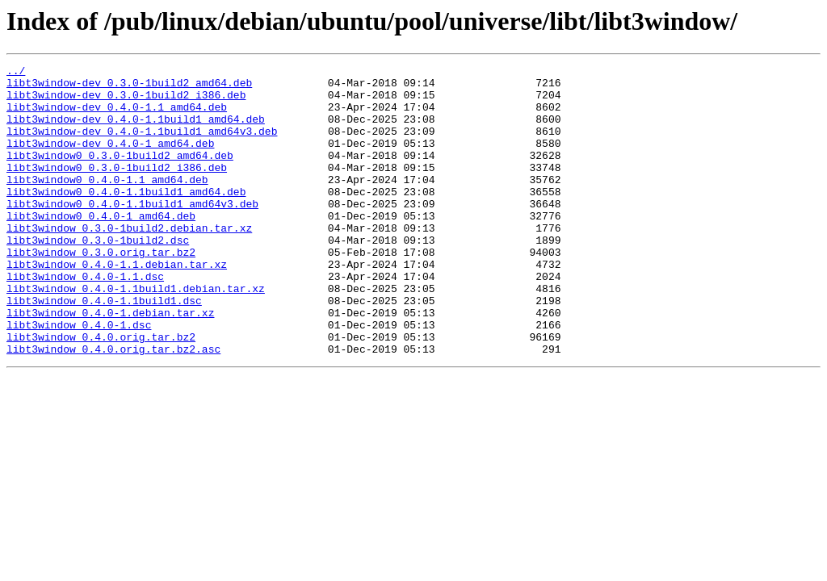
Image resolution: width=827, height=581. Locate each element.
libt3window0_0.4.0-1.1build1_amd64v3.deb (132, 232)
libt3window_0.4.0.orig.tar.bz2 (100, 392)
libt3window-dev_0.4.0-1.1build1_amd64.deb (135, 130)
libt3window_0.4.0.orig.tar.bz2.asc (113, 406)
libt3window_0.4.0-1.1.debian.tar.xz (116, 305)
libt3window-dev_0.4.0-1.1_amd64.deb (116, 116)
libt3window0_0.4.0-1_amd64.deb (100, 247)
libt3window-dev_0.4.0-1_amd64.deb (110, 160)
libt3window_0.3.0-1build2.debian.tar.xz (129, 261)
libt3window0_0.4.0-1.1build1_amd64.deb (126, 218)
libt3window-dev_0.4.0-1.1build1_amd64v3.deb (141, 145)
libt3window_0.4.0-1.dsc (78, 377)
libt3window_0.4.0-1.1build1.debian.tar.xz (135, 334)
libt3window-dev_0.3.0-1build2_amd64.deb (129, 87)
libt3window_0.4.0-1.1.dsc (85, 319)
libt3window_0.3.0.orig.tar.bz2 (100, 290)
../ (15, 72)
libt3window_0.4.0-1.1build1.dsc (104, 348)
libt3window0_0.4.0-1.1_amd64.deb (107, 203)
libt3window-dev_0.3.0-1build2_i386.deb (126, 101)
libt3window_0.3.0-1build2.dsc (97, 276)
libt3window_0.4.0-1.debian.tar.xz (110, 363)
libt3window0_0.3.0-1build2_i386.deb (116, 189)
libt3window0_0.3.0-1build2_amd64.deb (119, 174)
